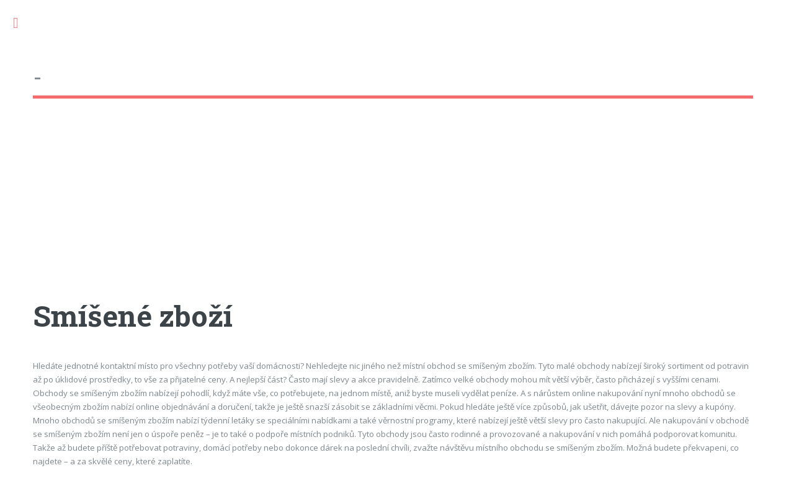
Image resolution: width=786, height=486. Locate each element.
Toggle (22, 23)
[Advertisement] (393, 210)
